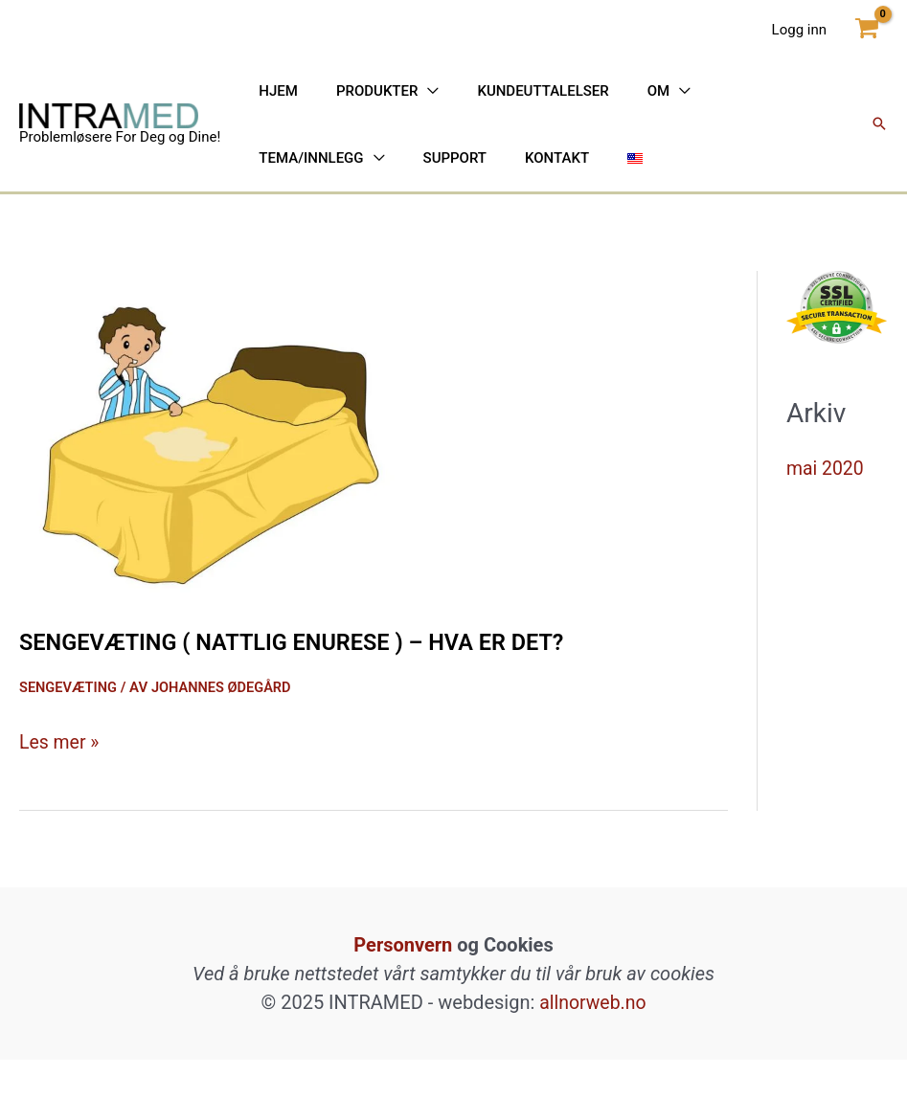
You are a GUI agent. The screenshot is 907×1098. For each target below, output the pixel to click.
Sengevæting (69, 725)
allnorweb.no (593, 1040)
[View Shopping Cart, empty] (867, 29)
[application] (399, 110)
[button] (879, 144)
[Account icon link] (799, 28)
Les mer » (60, 780)
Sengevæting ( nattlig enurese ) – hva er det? (332, 679)
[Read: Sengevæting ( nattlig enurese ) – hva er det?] (210, 470)
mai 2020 (826, 506)
